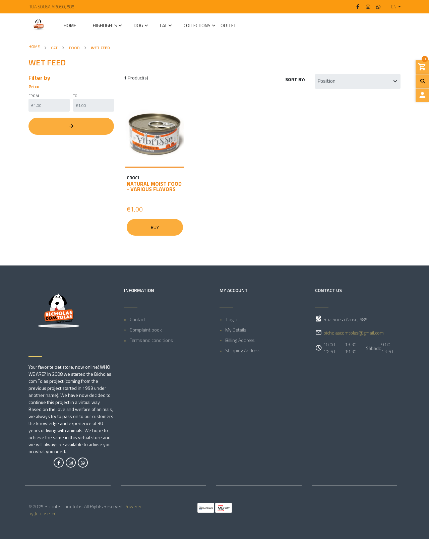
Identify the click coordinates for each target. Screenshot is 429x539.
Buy (155, 227)
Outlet (228, 26)
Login (231, 319)
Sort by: (295, 79)
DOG (138, 26)
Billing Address (239, 340)
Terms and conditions (151, 340)
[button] (393, 6)
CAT (163, 26)
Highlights (105, 26)
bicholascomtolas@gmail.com (353, 332)
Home (70, 26)
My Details (235, 329)
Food (74, 48)
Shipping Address (242, 350)
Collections (197, 26)
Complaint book (146, 329)
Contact (137, 319)
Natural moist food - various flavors (154, 186)
